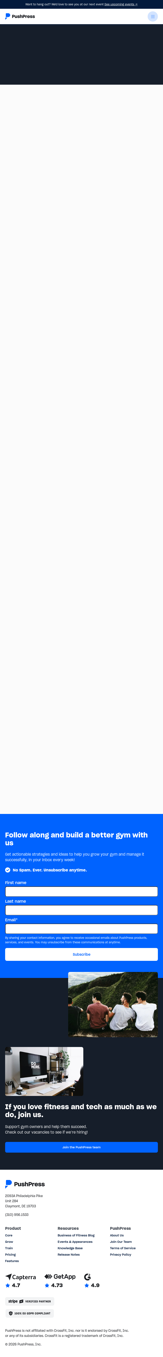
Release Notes (69, 1255)
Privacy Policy (120, 1255)
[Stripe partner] (29, 1301)
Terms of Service (123, 1248)
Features (12, 1261)
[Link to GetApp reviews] (60, 1281)
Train (9, 1248)
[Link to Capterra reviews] (20, 1281)
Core (8, 1235)
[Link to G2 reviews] (92, 1281)
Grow (9, 1242)
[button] (153, 16)
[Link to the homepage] (20, 16)
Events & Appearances (75, 1242)
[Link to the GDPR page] (30, 1313)
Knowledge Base (70, 1248)
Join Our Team (121, 1242)
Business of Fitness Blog (76, 1235)
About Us (117, 1235)
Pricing (10, 1255)
